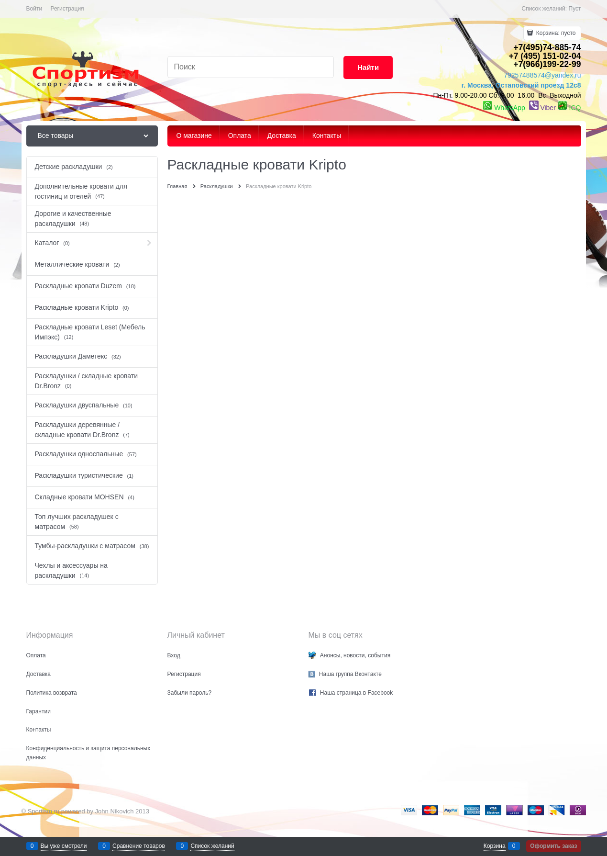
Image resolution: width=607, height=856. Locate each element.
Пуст (575, 8)
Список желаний (212, 846)
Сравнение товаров (138, 846)
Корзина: (554, 33)
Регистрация (67, 8)
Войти (34, 8)
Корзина (495, 846)
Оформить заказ (553, 846)
